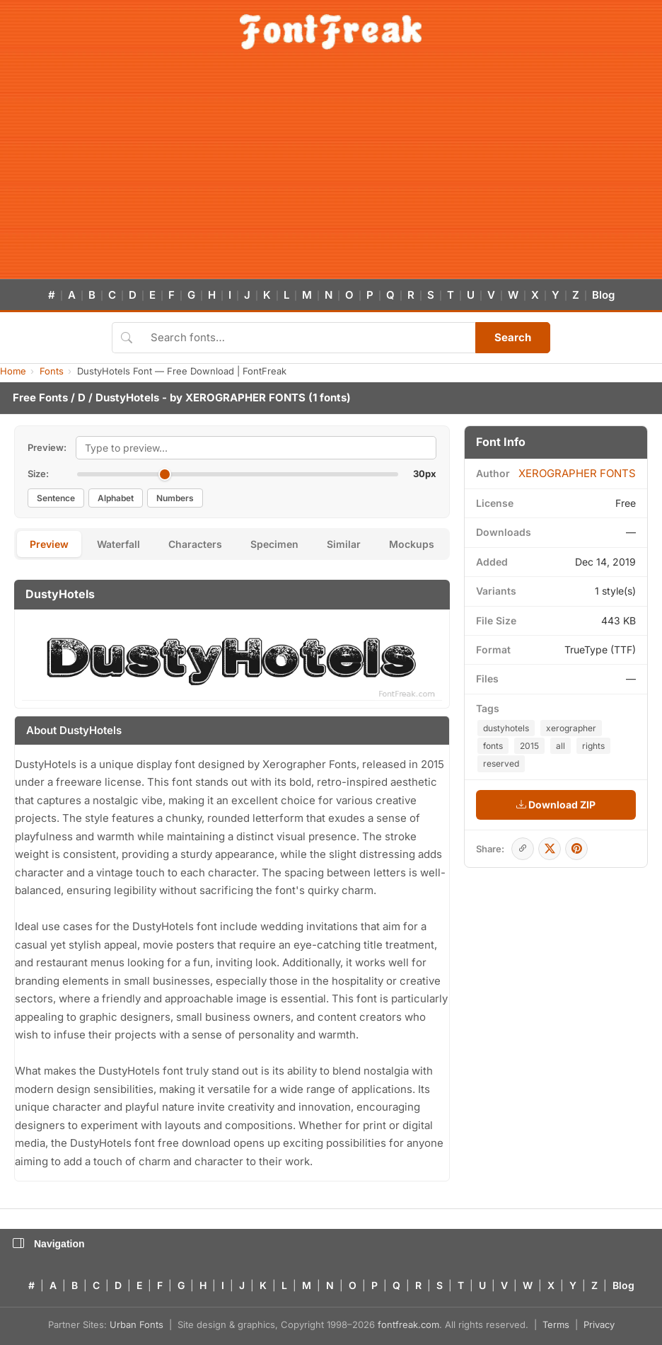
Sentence (56, 498)
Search (512, 337)
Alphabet (116, 498)
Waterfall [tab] (118, 544)
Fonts (52, 371)
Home (13, 371)
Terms (555, 1324)
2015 (529, 745)
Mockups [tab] (411, 544)
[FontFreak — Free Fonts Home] (331, 32)
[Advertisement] (331, 173)
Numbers (175, 498)
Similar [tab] (344, 544)
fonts (493, 745)
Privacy (599, 1324)
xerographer (571, 728)
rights (593, 745)
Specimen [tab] (274, 544)
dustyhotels (506, 728)
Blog (603, 295)
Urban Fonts (136, 1324)
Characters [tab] (195, 544)
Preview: (47, 447)
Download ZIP (556, 805)
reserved (501, 763)
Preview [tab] (49, 544)
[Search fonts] (308, 337)
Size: (38, 473)
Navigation (49, 1243)
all (560, 745)
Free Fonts (40, 397)
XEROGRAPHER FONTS (245, 397)
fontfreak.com (408, 1324)
